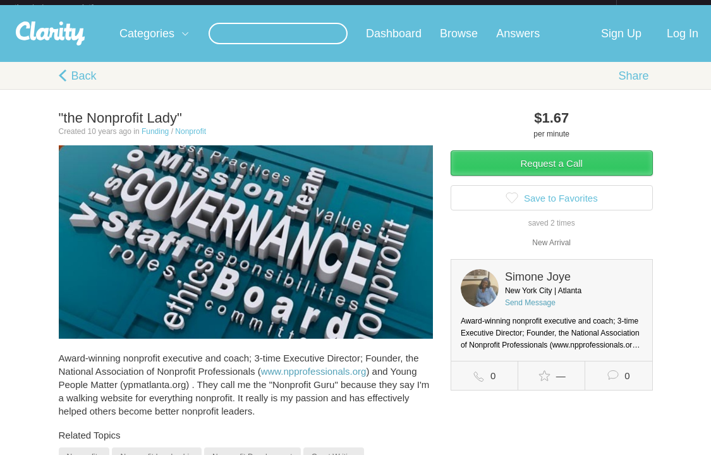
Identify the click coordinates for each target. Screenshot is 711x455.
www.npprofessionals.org (314, 381)
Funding (155, 141)
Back (84, 86)
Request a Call (552, 173)
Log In (682, 43)
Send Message (530, 312)
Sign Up (621, 43)
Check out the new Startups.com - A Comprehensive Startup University (479, 8)
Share (633, 86)
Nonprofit (190, 141)
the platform (68, 7)
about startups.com (661, 8)
